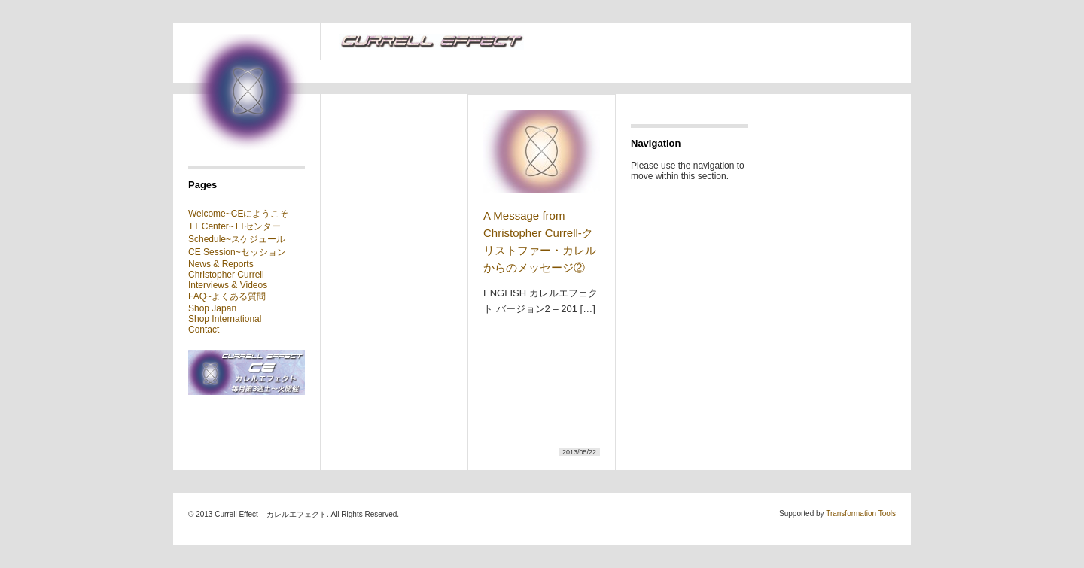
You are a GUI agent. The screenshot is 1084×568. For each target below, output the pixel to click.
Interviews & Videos (227, 285)
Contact (203, 329)
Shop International (224, 319)
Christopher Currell (226, 274)
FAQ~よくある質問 (227, 296)
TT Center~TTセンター (234, 226)
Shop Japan (212, 308)
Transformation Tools (861, 513)
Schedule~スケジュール (236, 239)
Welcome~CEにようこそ (238, 213)
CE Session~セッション (237, 252)
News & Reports (221, 264)
